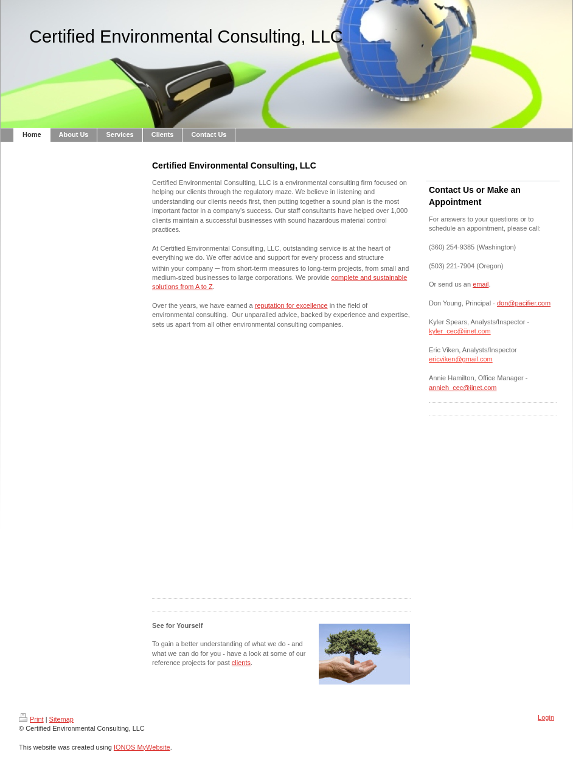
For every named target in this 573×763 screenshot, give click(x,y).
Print (31, 719)
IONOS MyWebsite (142, 747)
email (480, 284)
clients (241, 662)
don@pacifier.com (523, 303)
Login (546, 717)
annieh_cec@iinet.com (462, 387)
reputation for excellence (291, 305)
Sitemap (61, 719)
